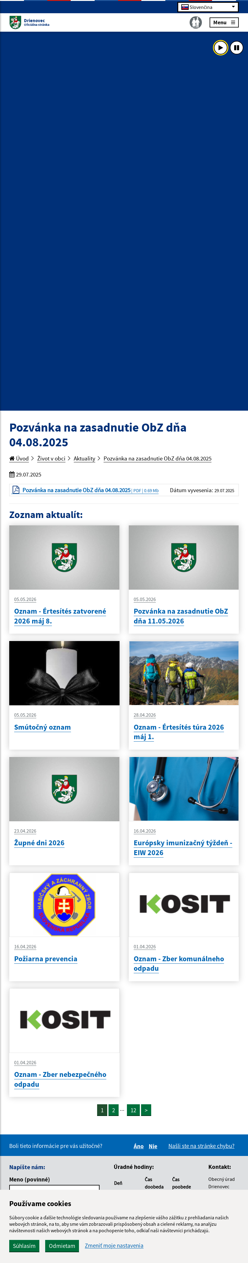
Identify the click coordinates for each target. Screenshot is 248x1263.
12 (133, 1110)
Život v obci (51, 458)
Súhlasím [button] (24, 1245)
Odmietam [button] (62, 1245)
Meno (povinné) (29, 1179)
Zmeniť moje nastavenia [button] (114, 1246)
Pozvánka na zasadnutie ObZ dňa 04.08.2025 (157, 458)
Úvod (19, 458)
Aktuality (84, 458)
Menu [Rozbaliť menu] (224, 22)
